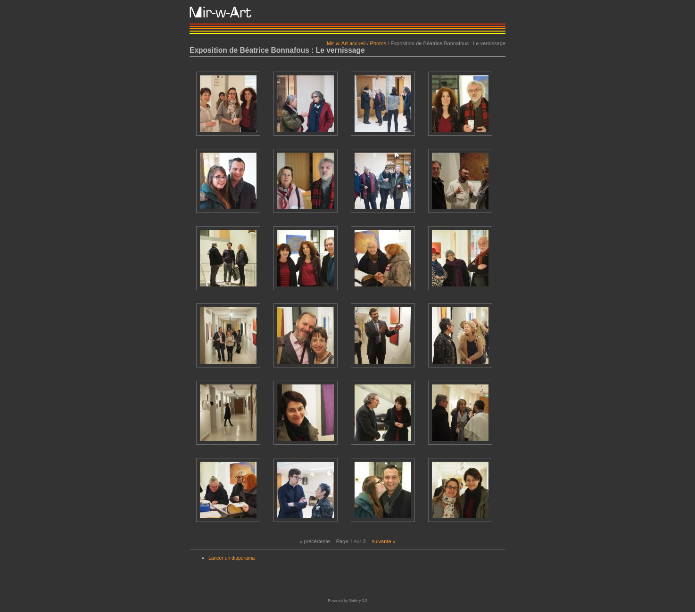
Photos (378, 43)
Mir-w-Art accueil (346, 43)
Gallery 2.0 (358, 600)
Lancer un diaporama (231, 558)
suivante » (383, 541)
